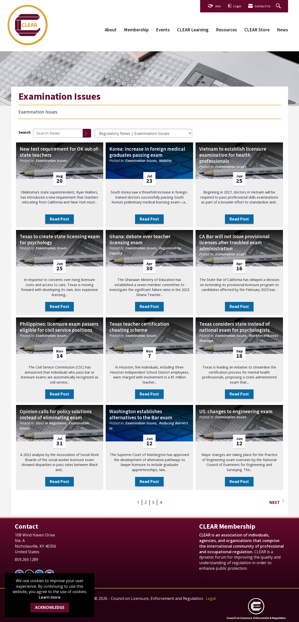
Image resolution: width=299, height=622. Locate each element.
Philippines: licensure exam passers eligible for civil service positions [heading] (59, 327)
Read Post (59, 219)
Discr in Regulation (51, 423)
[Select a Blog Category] (143, 133)
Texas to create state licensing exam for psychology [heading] (60, 240)
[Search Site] (279, 6)
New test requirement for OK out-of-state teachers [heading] (60, 152)
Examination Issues (51, 160)
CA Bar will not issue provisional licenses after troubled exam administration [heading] (234, 243)
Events (163, 30)
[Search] (87, 133)
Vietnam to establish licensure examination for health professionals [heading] (232, 155)
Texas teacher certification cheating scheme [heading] (139, 327)
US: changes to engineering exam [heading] (236, 412)
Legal (211, 598)
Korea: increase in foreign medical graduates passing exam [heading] (147, 152)
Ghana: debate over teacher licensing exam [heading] (140, 240)
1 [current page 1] (138, 502)
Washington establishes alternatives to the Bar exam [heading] (140, 415)
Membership (136, 30)
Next (276, 502)
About (111, 30)
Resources (226, 30)
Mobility (165, 160)
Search (24, 132)
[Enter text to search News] (58, 133)
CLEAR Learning (193, 30)
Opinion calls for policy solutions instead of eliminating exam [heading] (56, 415)
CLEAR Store (257, 30)
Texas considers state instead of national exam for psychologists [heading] (234, 327)
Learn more (49, 597)
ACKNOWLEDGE (49, 607)
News (282, 30)
